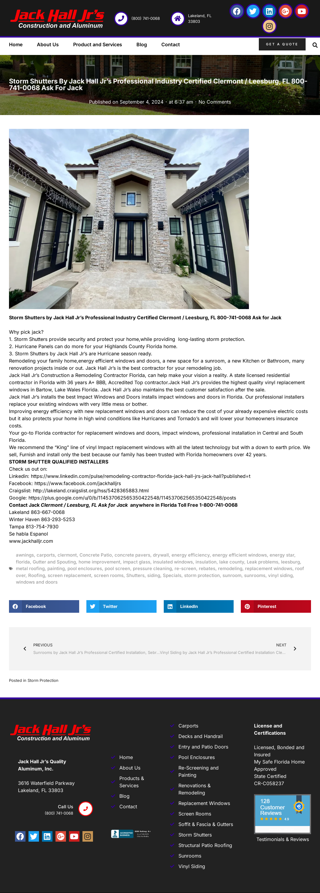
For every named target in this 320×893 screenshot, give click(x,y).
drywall (161, 555)
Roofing (36, 575)
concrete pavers (132, 555)
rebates (207, 568)
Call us (65, 806)
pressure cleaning (152, 568)
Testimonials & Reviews (282, 839)
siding (153, 575)
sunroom (232, 575)
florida (23, 562)
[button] (315, 45)
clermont (67, 555)
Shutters (135, 575)
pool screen (117, 568)
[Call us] (85, 808)
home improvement (99, 562)
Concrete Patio (95, 555)
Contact (170, 44)
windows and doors (37, 582)
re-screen (185, 568)
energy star (282, 555)
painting (56, 568)
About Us (48, 44)
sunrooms (254, 575)
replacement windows (268, 568)
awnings (25, 555)
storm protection (202, 575)
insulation (206, 562)
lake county (231, 562)
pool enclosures (84, 568)
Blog (141, 44)
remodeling (230, 568)
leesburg (290, 562)
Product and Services (97, 44)
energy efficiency (191, 555)
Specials (172, 575)
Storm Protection (43, 680)
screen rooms (109, 575)
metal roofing (30, 568)
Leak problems (262, 562)
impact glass (136, 562)
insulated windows (173, 562)
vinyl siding (280, 575)
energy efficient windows (239, 555)
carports (46, 555)
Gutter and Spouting (54, 562)
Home (15, 44)
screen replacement (69, 575)
